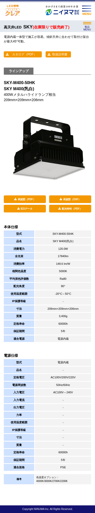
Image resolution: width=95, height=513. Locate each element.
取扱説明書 (59, 54)
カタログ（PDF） (24, 54)
